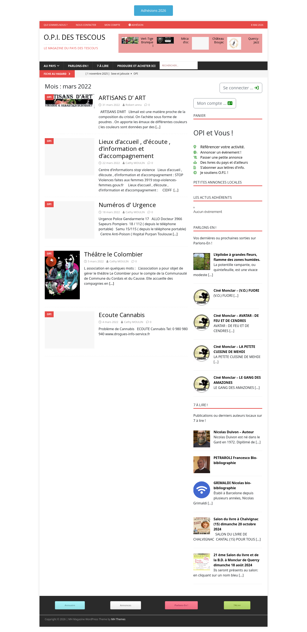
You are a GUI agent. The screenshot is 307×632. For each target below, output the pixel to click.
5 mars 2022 (96, 261)
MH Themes (118, 619)
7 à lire (103, 66)
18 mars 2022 (111, 212)
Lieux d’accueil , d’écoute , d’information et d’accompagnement (134, 149)
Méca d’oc (185, 40)
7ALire (237, 605)
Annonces (125, 605)
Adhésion (136, 24)
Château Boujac (218, 40)
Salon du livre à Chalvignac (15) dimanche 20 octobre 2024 (235, 524)
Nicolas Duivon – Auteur (233, 432)
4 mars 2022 (110, 322)
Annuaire (70, 605)
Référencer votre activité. (219, 146)
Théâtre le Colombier (113, 254)
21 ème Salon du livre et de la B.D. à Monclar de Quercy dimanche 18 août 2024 (236, 560)
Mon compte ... (214, 103)
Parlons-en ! (78, 66)
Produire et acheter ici (136, 66)
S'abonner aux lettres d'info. (219, 167)
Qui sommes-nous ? (55, 24)
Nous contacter (86, 24)
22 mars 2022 (111, 163)
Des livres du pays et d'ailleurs (220, 162)
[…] (157, 127)
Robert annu (134, 105)
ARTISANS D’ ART (122, 98)
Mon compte (112, 24)
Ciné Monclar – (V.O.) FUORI (236, 290)
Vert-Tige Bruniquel (147, 42)
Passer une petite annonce (218, 157)
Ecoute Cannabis (122, 315)
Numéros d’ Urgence (127, 205)
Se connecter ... (241, 88)
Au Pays (50, 66)
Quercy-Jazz (253, 40)
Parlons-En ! (181, 605)
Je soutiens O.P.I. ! (210, 172)
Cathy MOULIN (135, 163)
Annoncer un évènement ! (217, 152)
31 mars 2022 (111, 105)
